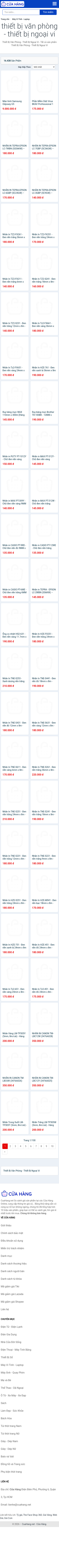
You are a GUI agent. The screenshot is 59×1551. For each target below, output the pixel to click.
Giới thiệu (6, 1225)
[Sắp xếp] (43, 67)
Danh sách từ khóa (11, 1278)
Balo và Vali (7, 1456)
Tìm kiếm (48, 12)
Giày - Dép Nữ (8, 1448)
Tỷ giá (19, 1515)
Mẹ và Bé (6, 1380)
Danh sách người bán (12, 1271)
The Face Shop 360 (32, 1515)
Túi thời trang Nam (11, 1426)
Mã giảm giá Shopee (12, 1301)
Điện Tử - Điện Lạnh (11, 1326)
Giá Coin (8, 1518)
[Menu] (55, 3)
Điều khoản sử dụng (12, 1240)
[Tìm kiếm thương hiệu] (21, 12)
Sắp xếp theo (24, 67)
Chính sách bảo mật (12, 1233)
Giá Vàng (47, 1515)
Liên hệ (5, 1309)
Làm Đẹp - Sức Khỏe (12, 1410)
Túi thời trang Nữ (10, 1433)
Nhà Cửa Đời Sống (11, 1342)
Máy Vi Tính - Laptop (21, 19)
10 (52, 1146)
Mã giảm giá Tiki (10, 1286)
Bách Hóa (6, 1418)
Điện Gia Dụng (9, 1334)
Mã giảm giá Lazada (12, 1294)
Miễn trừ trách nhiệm (12, 1248)
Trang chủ (5, 19)
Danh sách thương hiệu (14, 1263)
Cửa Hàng (41, 1524)
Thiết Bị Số (7, 1357)
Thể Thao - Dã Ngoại (12, 1387)
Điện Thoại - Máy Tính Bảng (16, 1349)
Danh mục (6, 1255)
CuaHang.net (28, 1524)
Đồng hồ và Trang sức (13, 1464)
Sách (3, 1403)
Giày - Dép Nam (9, 1441)
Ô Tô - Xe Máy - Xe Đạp (13, 1395)
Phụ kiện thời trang (11, 1471)
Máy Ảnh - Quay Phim (13, 1372)
